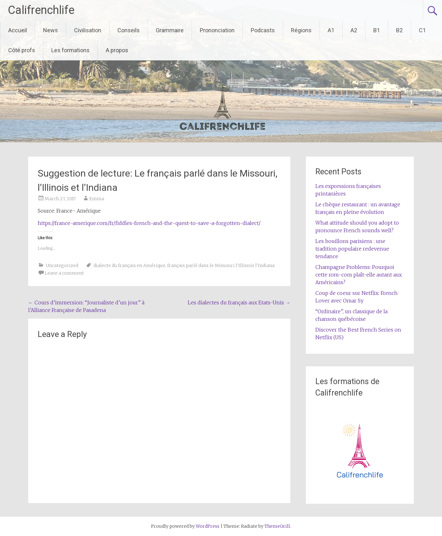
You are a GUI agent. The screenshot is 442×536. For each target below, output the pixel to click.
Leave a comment (64, 273)
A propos (117, 50)
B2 (399, 30)
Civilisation (87, 30)
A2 (353, 30)
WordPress (207, 526)
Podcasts (263, 30)
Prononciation (217, 30)
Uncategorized (62, 265)
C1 (422, 30)
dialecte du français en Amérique (129, 265)
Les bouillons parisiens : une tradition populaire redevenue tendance (352, 248)
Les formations (70, 50)
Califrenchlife (41, 10)
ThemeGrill (277, 526)
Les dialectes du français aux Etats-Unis (239, 302)
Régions (301, 30)
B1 (376, 30)
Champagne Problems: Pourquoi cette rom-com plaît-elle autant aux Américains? (358, 274)
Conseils (128, 30)
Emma (96, 199)
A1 (331, 30)
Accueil (17, 30)
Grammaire (170, 30)
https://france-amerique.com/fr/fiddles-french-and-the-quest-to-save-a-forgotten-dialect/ (149, 223)
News (50, 30)
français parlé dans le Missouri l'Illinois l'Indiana (221, 265)
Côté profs (21, 50)
